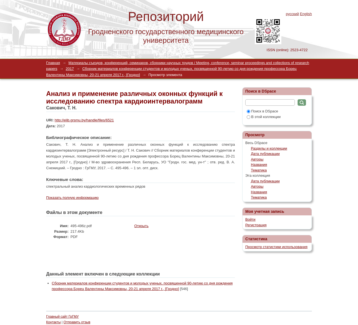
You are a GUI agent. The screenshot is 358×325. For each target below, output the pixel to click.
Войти (250, 219)
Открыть (141, 226)
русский (292, 14)
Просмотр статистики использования (276, 247)
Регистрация (256, 225)
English (306, 14)
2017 (70, 69)
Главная (53, 63)
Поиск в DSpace (262, 111)
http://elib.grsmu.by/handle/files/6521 (84, 120)
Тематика (259, 170)
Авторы (257, 159)
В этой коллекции (264, 117)
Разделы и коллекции (269, 148)
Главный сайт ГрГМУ (62, 317)
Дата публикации (265, 154)
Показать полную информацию (72, 198)
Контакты (53, 322)
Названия (259, 164)
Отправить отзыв (76, 322)
